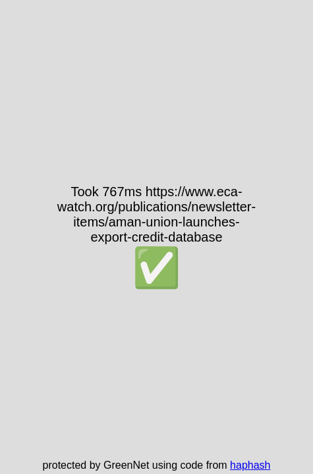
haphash (250, 465)
